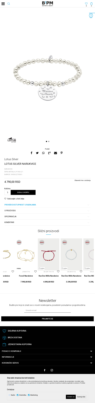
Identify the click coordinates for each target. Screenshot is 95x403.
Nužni (13, 395)
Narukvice (8, 169)
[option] (47, 78)
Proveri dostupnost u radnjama (47, 205)
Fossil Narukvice (26, 276)
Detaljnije (10, 390)
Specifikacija (47, 217)
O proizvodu (47, 211)
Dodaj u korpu (23, 192)
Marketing (34, 395)
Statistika (22, 395)
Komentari (47, 222)
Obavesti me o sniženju (82, 180)
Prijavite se (47, 319)
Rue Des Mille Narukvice (49, 276)
